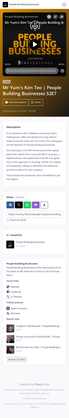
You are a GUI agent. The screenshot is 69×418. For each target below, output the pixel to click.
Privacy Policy (26, 403)
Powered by (34, 384)
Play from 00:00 (16, 220)
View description (15, 102)
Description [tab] (13, 127)
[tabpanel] (34, 156)
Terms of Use (10, 403)
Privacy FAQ (41, 403)
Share (36, 102)
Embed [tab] (20, 197)
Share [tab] (9, 197)
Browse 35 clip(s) (16, 359)
